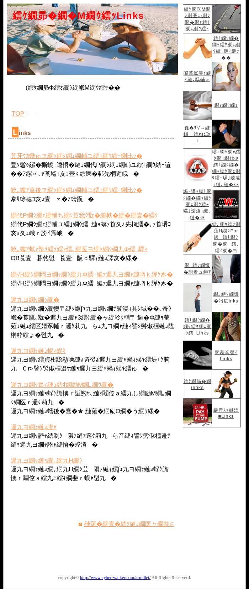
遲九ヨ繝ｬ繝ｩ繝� (35, 299)
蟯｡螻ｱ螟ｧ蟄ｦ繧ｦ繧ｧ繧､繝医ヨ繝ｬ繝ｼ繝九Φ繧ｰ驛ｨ (79, 249)
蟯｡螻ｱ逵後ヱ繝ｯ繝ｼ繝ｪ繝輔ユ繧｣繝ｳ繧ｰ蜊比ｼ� (76, 190)
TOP (18, 113)
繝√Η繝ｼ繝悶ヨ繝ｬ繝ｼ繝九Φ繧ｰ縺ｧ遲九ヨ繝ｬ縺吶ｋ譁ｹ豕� (92, 274)
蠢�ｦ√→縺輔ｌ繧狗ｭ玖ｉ (197, 134)
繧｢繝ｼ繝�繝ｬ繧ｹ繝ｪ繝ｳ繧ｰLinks (197, 326)
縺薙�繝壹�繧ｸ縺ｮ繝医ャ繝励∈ (129, 523)
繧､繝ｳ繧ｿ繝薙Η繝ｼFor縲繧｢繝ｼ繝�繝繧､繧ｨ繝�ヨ (226, 237)
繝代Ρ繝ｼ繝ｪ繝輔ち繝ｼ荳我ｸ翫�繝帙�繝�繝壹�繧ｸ (84, 215)
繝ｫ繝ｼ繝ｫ (226, 105)
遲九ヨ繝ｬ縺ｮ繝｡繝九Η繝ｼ (47, 460)
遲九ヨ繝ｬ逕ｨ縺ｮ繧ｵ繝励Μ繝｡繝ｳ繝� (62, 384)
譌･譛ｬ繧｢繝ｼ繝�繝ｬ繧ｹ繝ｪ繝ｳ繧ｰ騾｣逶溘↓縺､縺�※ (197, 204)
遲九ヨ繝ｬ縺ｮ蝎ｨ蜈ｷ (38, 350)
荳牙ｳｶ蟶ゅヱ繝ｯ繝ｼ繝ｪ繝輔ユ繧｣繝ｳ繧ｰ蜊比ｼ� (76, 155)
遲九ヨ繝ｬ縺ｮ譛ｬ (34, 427)
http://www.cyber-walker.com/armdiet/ (115, 577)
